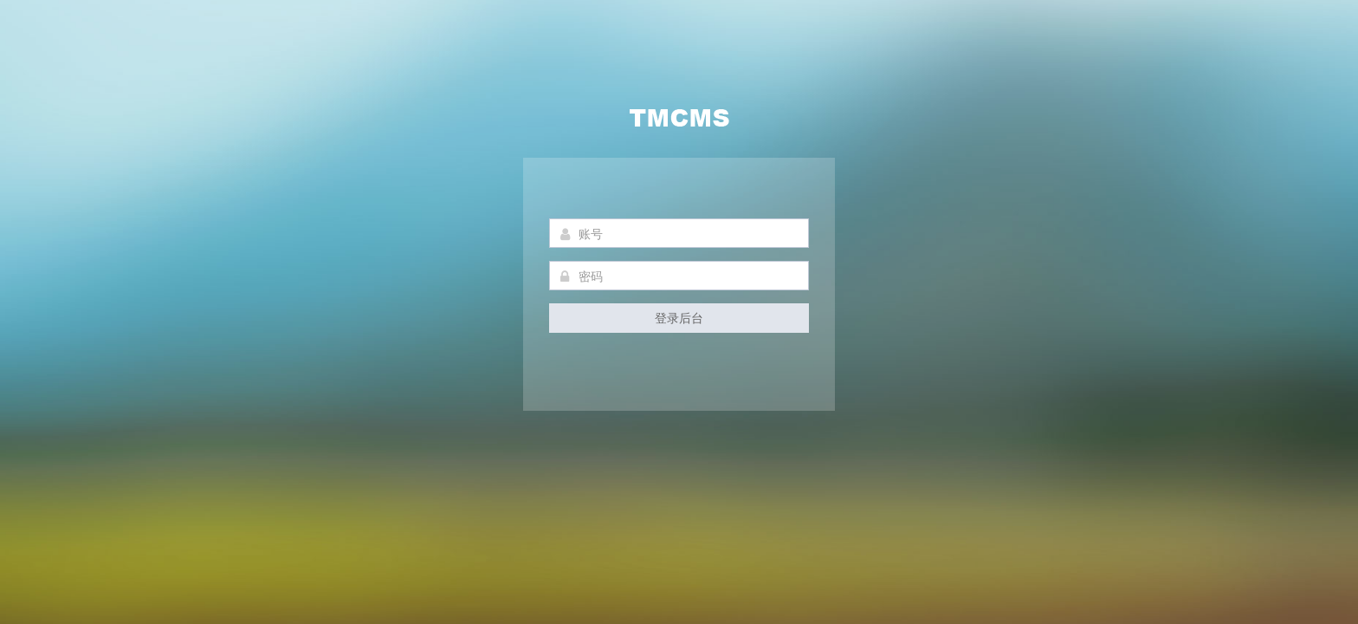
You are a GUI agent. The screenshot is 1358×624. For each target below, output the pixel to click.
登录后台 (679, 317)
